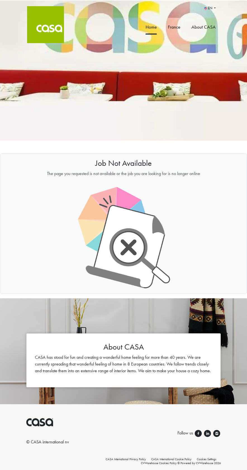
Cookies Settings (206, 459)
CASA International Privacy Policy (126, 459)
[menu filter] (123, 0)
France (174, 27)
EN (208, 8)
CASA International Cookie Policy (171, 459)
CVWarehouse (204, 463)
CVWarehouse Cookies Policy (159, 463)
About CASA (203, 27)
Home (151, 27)
